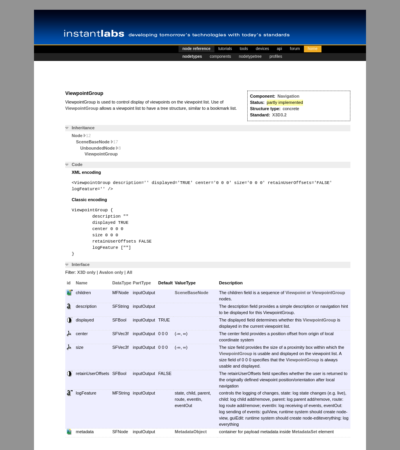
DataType (121, 282)
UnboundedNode (100, 148)
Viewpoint (296, 292)
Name (82, 282)
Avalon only (111, 272)
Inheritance (83, 127)
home (313, 48)
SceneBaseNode (97, 141)
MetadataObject (191, 431)
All (129, 272)
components (220, 56)
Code (77, 164)
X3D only (86, 272)
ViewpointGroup (81, 108)
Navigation (288, 96)
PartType (142, 282)
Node (81, 135)
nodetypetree (250, 56)
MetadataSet (304, 431)
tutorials (225, 48)
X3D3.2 (279, 114)
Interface (81, 264)
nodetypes (192, 56)
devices (262, 48)
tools (244, 48)
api (279, 48)
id (69, 282)
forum (295, 48)
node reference (196, 48)
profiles (276, 56)
